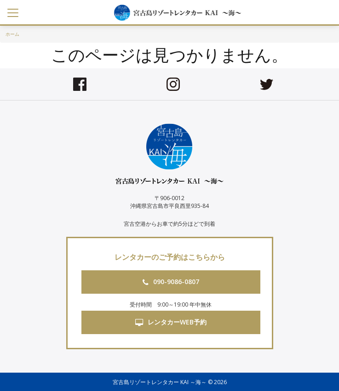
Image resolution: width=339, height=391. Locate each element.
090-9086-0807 (171, 281)
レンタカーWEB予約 (171, 322)
